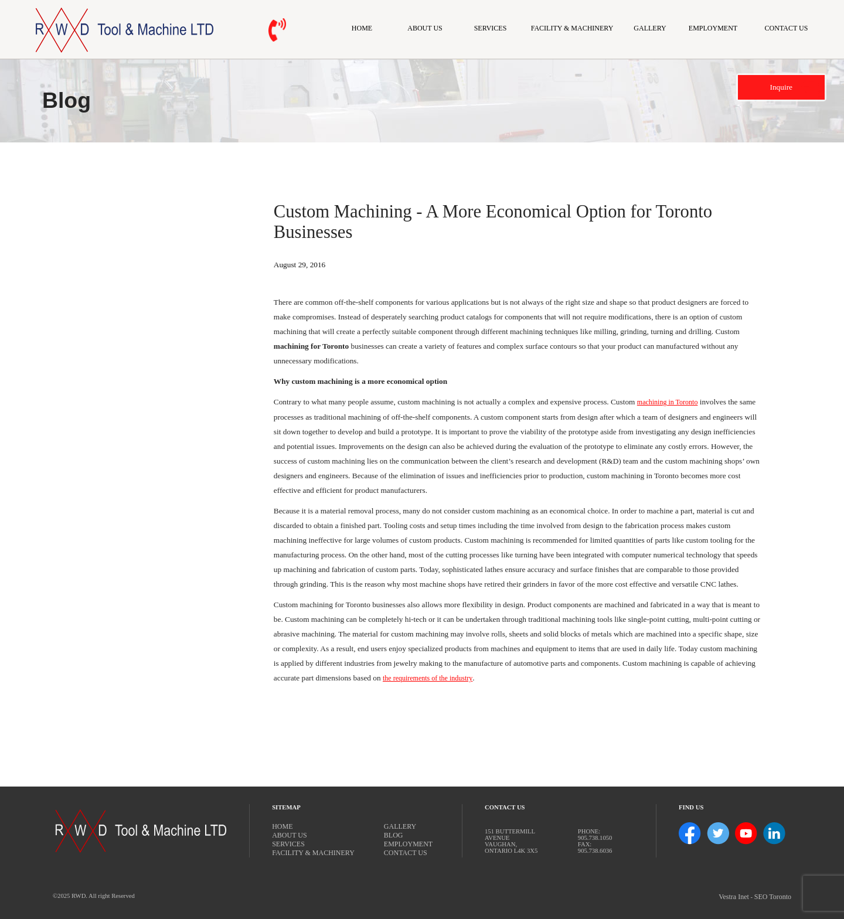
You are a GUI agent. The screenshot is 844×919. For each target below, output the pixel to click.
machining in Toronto (667, 402)
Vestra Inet (734, 897)
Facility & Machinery (572, 28)
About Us (424, 28)
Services (490, 28)
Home (362, 28)
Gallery (650, 28)
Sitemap (286, 807)
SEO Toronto (772, 897)
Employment (713, 28)
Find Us (691, 807)
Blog (393, 835)
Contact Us (786, 28)
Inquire (781, 87)
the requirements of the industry (427, 678)
